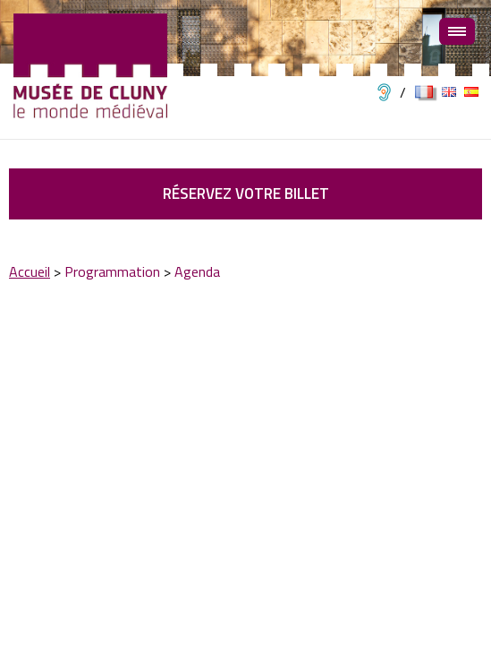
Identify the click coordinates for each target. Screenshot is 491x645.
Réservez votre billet (246, 193)
